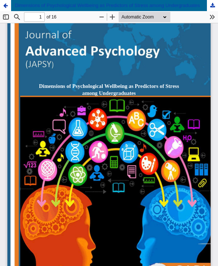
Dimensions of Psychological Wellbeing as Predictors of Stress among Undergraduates (107, 5)
